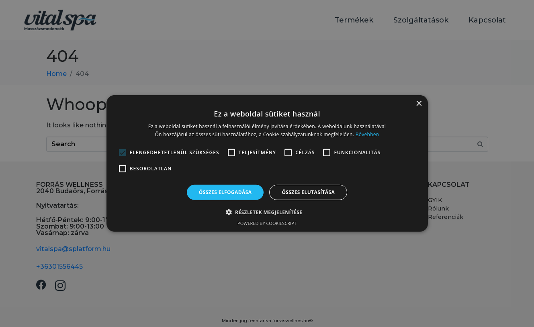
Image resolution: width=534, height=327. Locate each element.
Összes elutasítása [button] (308, 192)
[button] (267, 212)
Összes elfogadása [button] (225, 192)
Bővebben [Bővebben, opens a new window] (367, 134)
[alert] (267, 163)
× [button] (419, 104)
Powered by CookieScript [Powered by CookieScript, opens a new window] (267, 223)
